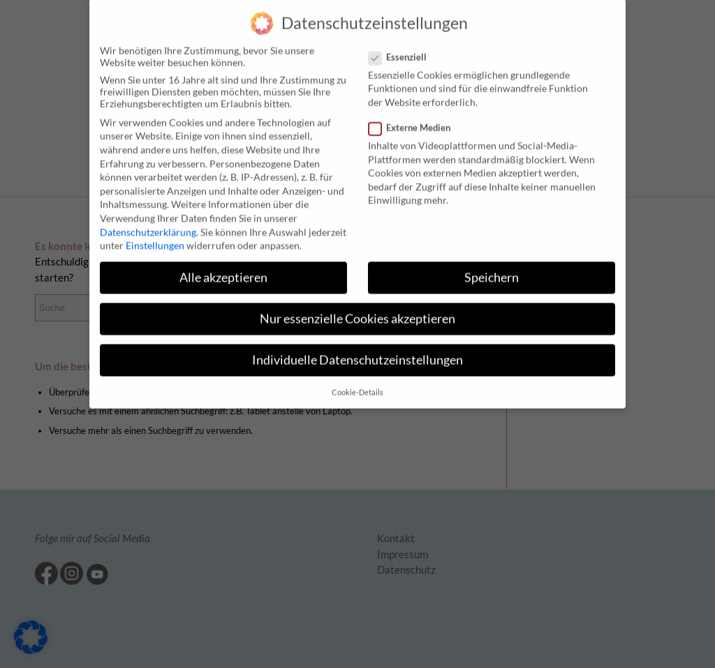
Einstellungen (155, 234)
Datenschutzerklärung (148, 221)
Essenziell (403, 46)
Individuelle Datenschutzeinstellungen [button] (357, 349)
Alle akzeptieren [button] (223, 266)
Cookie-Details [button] (357, 381)
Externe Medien (415, 116)
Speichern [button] (491, 266)
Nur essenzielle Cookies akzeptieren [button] (357, 307)
